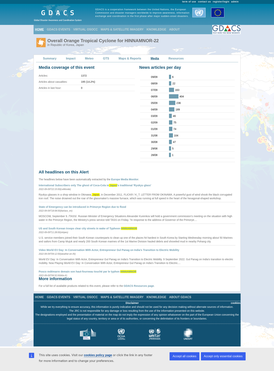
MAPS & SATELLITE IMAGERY (122, 29)
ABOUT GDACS (180, 297)
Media (155, 58)
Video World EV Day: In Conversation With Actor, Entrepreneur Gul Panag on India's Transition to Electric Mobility (109, 250)
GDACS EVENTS (58, 29)
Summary (50, 58)
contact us (204, 1)
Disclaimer (132, 302)
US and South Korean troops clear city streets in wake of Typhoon (88, 228)
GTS (106, 58)
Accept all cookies (184, 356)
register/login (221, 1)
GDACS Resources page (139, 285)
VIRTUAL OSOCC (85, 29)
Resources (176, 58)
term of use (189, 1)
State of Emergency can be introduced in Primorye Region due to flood (82, 206)
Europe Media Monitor (124, 179)
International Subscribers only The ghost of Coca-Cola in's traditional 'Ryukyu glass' (95, 185)
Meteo (89, 58)
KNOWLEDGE (156, 29)
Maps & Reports (130, 58)
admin (235, 1)
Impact (71, 58)
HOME (39, 29)
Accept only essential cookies (223, 356)
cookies (235, 302)
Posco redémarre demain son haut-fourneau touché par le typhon (88, 271)
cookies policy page (98, 355)
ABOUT (174, 29)
